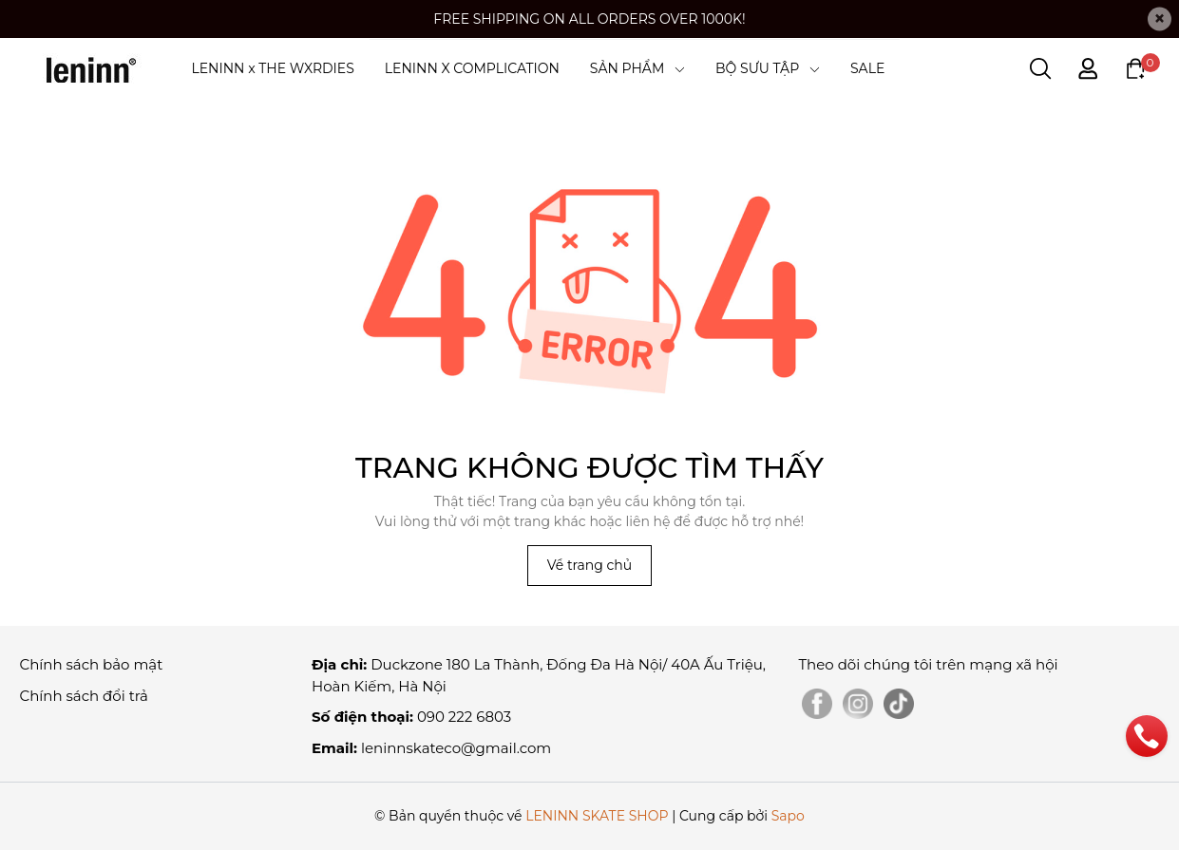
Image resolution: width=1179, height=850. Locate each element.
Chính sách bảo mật (91, 664)
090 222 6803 (464, 717)
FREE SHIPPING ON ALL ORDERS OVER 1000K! (589, 19)
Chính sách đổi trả (84, 696)
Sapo (788, 815)
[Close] (1159, 19)
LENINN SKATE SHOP (596, 815)
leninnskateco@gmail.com (456, 748)
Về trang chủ (589, 565)
